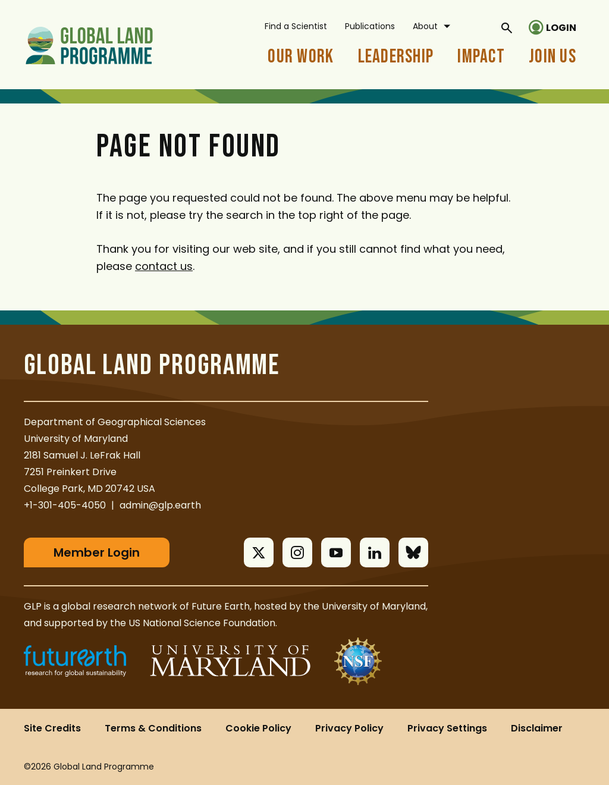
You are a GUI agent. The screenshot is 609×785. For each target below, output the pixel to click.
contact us (164, 266)
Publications (370, 26)
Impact (481, 56)
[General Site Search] (507, 27)
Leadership (396, 56)
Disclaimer (537, 728)
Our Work (301, 56)
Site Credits (52, 728)
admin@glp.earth (160, 505)
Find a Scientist (296, 26)
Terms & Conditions (153, 728)
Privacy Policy (349, 728)
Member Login (97, 552)
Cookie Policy (258, 728)
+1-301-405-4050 (65, 505)
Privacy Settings (447, 728)
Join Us (552, 56)
